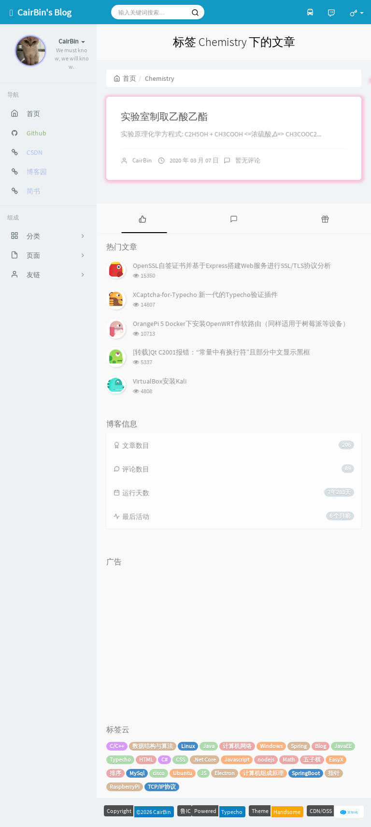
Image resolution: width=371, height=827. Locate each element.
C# (164, 759)
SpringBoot (306, 773)
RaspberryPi (125, 786)
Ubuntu (182, 773)
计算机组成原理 (263, 773)
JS (203, 773)
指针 (334, 773)
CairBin (142, 160)
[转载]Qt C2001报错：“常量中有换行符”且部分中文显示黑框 (221, 352)
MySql (136, 773)
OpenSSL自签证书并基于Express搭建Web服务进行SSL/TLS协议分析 (232, 265)
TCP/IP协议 (162, 786)
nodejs (265, 759)
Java (208, 746)
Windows (271, 746)
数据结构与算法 (152, 746)
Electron (224, 773)
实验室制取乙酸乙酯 (164, 116)
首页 (125, 78)
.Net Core (204, 759)
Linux (188, 746)
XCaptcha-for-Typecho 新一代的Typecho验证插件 (205, 294)
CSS (180, 759)
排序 (115, 773)
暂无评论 (247, 160)
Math (289, 759)
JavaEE (343, 746)
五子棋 (312, 759)
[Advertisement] (233, 638)
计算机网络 (237, 746)
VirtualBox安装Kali (159, 381)
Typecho (120, 759)
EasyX (336, 759)
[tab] (142, 218)
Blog (320, 746)
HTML (146, 759)
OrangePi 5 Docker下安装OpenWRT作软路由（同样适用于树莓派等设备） (241, 323)
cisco (159, 773)
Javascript (236, 759)
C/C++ (117, 746)
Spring (299, 746)
